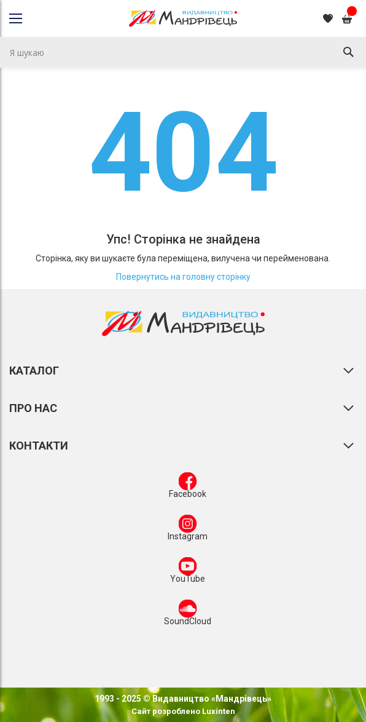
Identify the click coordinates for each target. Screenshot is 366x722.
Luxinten (217, 711)
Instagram (188, 530)
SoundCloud (187, 615)
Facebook (187, 488)
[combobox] (183, 52)
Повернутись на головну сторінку (183, 277)
